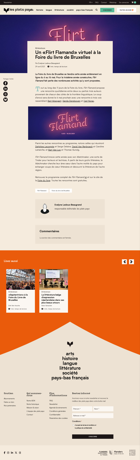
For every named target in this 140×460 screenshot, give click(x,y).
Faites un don (126, 10)
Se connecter (124, 2)
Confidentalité (54, 415)
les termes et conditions (88, 425)
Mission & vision (33, 408)
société (70, 373)
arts (70, 353)
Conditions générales (57, 411)
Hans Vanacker (47, 305)
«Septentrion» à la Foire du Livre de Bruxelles (19, 297)
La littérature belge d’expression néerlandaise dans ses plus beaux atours (53, 298)
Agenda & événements (58, 408)
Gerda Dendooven (71, 101)
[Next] (131, 261)
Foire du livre (44, 180)
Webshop (112, 2)
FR (90, 2)
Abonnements (9, 398)
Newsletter (8, 2)
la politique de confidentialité (83, 428)
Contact (104, 2)
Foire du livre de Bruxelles (61, 191)
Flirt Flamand (41, 191)
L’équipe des (35, 411)
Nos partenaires (10, 405)
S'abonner (107, 10)
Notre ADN (31, 401)
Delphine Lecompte (44, 146)
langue (70, 363)
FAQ (96, 2)
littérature (70, 368)
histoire (70, 358)
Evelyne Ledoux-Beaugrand (49, 63)
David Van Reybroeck (82, 146)
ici (86, 177)
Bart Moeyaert (54, 101)
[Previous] (124, 261)
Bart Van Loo (54, 149)
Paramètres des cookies (58, 418)
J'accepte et (85, 426)
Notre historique (33, 404)
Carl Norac (89, 101)
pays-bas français (70, 377)
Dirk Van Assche (15, 305)
